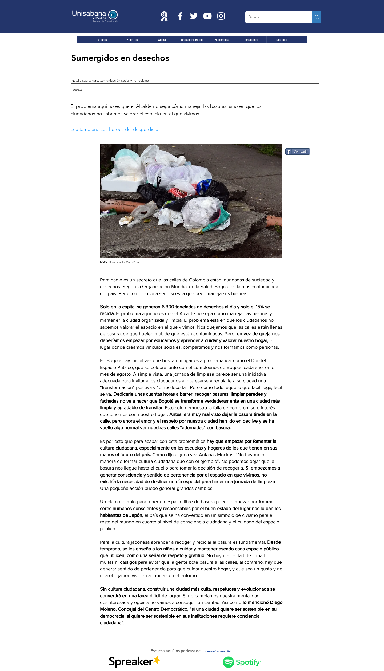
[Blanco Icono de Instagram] (221, 16)
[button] (171, 129)
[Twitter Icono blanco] (194, 16)
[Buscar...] (274, 17)
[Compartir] (297, 151)
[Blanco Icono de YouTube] (207, 16)
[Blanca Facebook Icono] (180, 16)
